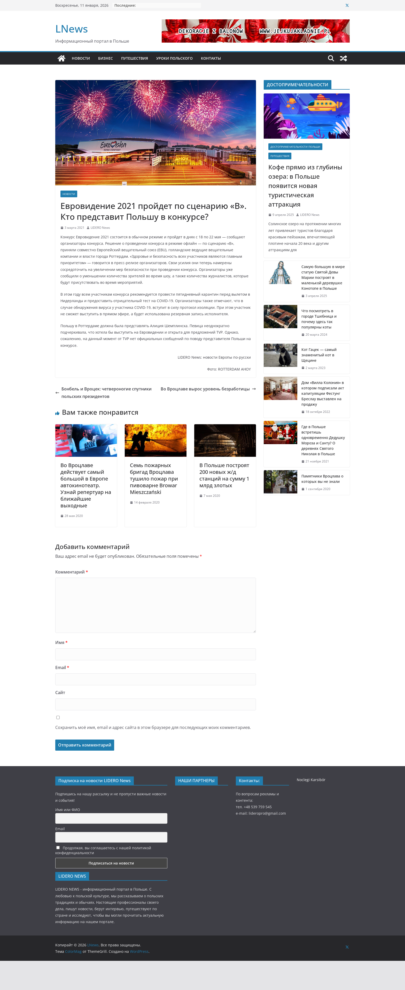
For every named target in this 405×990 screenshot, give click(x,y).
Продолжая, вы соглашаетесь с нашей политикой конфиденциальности (103, 850)
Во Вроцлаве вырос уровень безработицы (208, 389)
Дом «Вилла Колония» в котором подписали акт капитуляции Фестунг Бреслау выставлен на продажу (322, 393)
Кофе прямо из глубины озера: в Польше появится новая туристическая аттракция (305, 185)
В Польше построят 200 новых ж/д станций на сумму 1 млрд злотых (224, 475)
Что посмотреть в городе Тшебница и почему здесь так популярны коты (319, 318)
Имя (61, 642)
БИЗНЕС (105, 58)
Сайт (60, 692)
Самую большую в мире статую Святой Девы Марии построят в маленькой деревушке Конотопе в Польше (323, 277)
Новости (69, 194)
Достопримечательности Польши (295, 146)
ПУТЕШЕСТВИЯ (134, 58)
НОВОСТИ (81, 58)
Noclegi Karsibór (311, 779)
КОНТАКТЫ (211, 58)
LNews (71, 28)
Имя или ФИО (67, 809)
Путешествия (279, 156)
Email (62, 667)
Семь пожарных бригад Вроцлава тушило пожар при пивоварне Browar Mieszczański (154, 479)
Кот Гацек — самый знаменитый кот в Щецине (319, 355)
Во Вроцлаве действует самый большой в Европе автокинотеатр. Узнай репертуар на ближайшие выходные (85, 485)
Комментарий (71, 572)
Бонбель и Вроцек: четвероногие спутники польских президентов (103, 392)
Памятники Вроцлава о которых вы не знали (322, 479)
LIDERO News (100, 227)
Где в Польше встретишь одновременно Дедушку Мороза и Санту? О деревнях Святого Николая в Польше (323, 440)
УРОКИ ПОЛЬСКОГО (174, 58)
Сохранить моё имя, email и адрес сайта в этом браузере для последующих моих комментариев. (153, 727)
